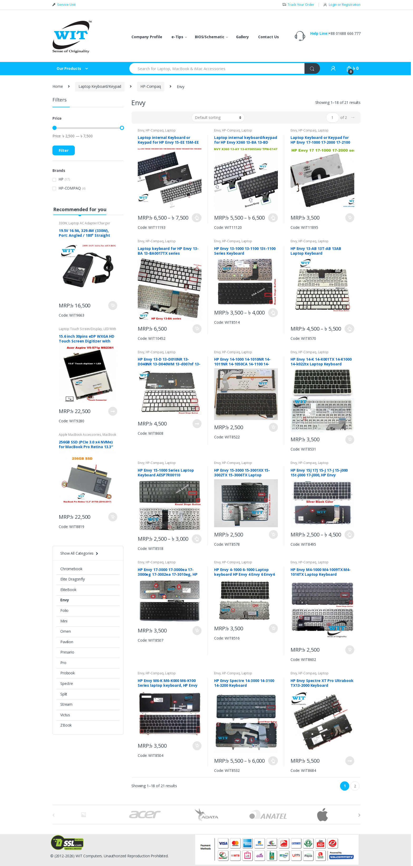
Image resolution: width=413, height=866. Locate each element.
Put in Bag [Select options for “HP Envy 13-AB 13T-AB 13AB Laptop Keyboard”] (349, 328)
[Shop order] (218, 117)
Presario (67, 652)
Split (63, 693)
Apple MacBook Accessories (80, 434)
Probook (67, 672)
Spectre (66, 683)
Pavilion (66, 641)
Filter (63, 150)
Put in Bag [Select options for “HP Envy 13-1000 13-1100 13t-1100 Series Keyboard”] (273, 312)
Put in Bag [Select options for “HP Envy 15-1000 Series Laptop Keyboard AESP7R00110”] (196, 538)
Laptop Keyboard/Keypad (99, 86)
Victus (65, 714)
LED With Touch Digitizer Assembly (87, 331)
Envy (141, 130)
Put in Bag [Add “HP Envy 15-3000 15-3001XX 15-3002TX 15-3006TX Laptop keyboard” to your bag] (273, 534)
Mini (63, 620)
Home (57, 86)
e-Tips (177, 36)
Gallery (242, 36)
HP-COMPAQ (69, 188)
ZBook (66, 725)
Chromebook (71, 568)
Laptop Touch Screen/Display (80, 329)
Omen (65, 631)
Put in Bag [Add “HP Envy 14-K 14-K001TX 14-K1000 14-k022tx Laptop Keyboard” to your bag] (349, 439)
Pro (63, 662)
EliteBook (68, 589)
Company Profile (146, 36)
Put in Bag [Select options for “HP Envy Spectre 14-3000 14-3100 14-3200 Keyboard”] (273, 760)
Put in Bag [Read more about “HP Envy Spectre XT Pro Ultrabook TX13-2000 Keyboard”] (349, 760)
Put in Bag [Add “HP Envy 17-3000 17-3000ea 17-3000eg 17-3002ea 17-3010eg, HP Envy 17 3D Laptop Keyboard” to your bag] (196, 630)
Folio (64, 610)
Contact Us (268, 36)
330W (63, 223)
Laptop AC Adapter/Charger (89, 223)
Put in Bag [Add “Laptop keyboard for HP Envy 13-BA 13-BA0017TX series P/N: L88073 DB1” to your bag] (196, 328)
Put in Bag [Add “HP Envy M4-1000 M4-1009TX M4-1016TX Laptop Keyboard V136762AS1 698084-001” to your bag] (349, 649)
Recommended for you (79, 209)
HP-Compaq (150, 86)
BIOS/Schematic (209, 36)
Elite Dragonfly (72, 579)
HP (60, 179)
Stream (66, 704)
